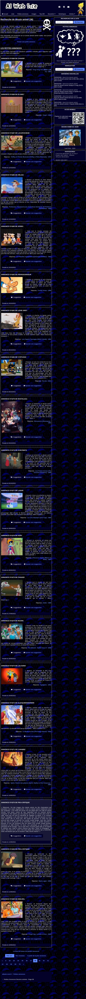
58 (11, 964)
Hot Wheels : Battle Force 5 (39, 648)
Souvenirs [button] (51, 14)
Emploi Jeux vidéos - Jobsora (65, 155)
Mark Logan (45, 881)
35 (22, 960)
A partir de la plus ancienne (36, 956)
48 (7, 964)
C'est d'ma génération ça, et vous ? (67, 153)
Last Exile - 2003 (70, 139)
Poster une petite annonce (26, 42)
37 (31, 960)
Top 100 (41, 14)
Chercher (79, 22)
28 (14, 960)
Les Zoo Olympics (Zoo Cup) (39, 517)
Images (34, 14)
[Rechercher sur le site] (64, 22)
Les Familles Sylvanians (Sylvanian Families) (33, 256)
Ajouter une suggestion (33, 81)
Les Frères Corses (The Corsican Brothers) (42, 471)
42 (2, 964)
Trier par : (9, 956)
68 (15, 964)
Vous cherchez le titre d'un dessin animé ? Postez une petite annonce (70, 45)
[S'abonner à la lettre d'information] (64, 69)
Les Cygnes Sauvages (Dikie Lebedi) (36, 339)
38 (35, 960)
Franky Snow (44, 290)
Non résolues (20, 956)
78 (19, 964)
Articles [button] (72, 14)
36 (26, 960)
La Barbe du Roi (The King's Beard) (37, 731)
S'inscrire (79, 69)
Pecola (46, 381)
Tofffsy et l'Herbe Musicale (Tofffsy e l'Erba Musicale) (31, 157)
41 (48, 960)
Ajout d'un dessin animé (70, 77)
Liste (12, 14)
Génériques (62, 14)
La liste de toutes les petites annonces (26, 951)
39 (39, 960)
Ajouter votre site (61, 160)
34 (18, 960)
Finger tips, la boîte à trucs (40, 934)
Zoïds (47, 603)
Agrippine (45, 685)
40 (43, 960)
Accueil (5, 14)
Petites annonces (22, 14)
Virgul (47, 115)
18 (9, 960)
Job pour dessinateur (62, 157)
